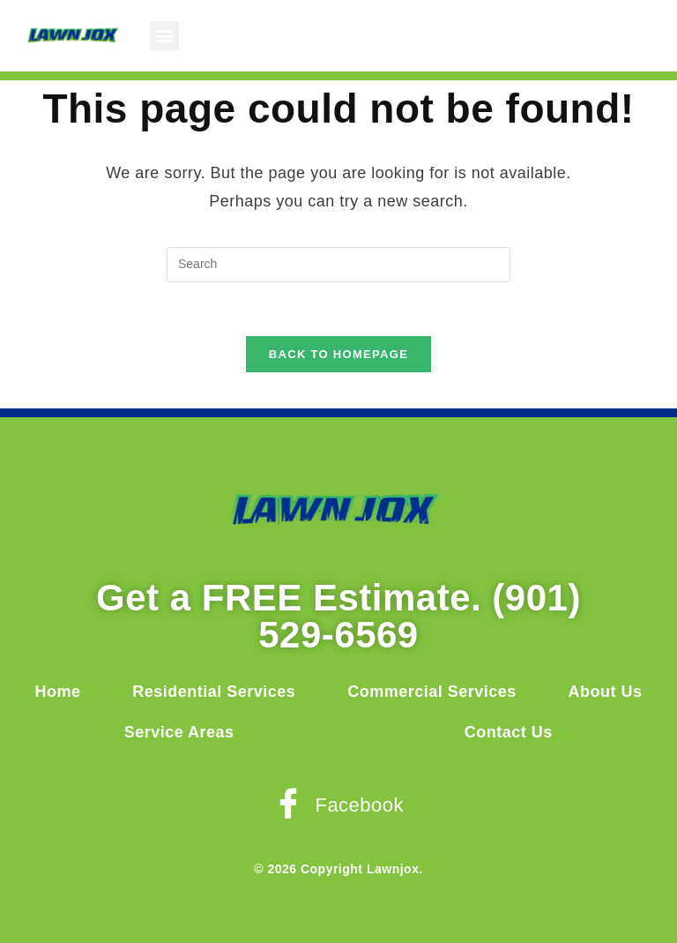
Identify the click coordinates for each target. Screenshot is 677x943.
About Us (606, 691)
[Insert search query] (338, 264)
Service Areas (179, 732)
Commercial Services (432, 691)
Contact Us (509, 732)
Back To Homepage (338, 354)
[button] (165, 35)
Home (57, 691)
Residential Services (213, 691)
